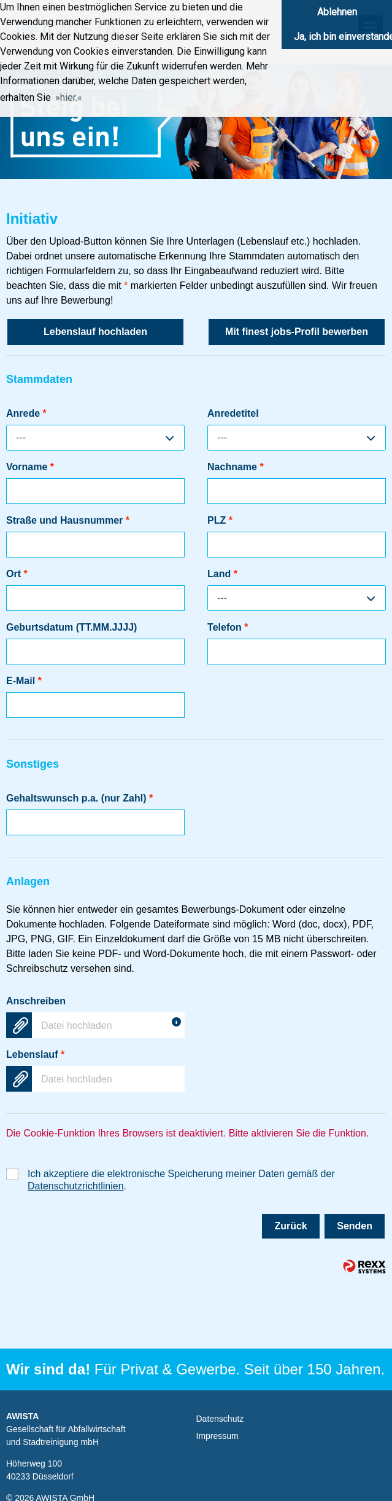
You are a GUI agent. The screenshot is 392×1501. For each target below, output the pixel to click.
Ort (17, 574)
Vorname (30, 467)
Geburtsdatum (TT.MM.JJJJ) (71, 627)
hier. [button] (68, 97)
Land (222, 574)
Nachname (235, 467)
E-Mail (24, 681)
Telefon (227, 627)
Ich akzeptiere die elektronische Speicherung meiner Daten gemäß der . (181, 1174)
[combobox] (95, 438)
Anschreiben (36, 1001)
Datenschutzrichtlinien (76, 1186)
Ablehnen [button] (337, 12)
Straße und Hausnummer (67, 520)
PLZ (220, 520)
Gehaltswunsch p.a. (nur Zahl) (79, 798)
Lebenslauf (35, 1054)
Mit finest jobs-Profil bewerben (296, 331)
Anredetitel (233, 413)
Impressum (217, 1436)
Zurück (290, 1226)
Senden (354, 1226)
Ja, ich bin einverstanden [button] (343, 36)
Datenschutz (220, 1419)
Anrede (26, 413)
